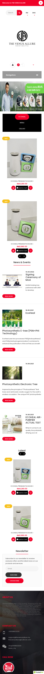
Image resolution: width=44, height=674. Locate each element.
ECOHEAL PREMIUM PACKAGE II (22, 181)
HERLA (22, 123)
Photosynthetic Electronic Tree (19, 384)
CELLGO (22, 129)
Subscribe (13, 575)
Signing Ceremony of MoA (33, 277)
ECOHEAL (22, 117)
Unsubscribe (14, 581)
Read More (9, 296)
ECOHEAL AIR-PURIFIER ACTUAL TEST (34, 420)
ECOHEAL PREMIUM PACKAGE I (22, 244)
